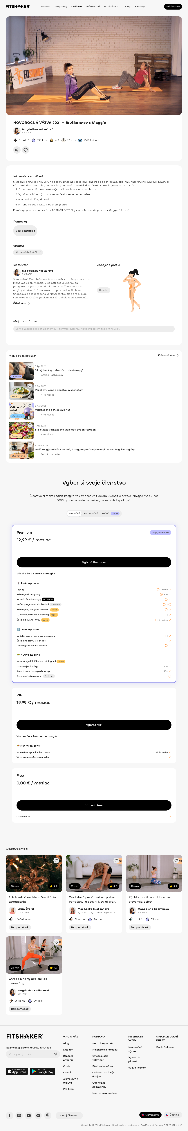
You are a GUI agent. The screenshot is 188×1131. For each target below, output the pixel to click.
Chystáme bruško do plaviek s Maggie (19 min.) (99, 210)
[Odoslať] (55, 1054)
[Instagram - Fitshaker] (19, 1115)
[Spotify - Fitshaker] (38, 1115)
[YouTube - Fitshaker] (28, 1115)
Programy (61, 6)
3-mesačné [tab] (91, 513)
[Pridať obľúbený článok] (30, 366)
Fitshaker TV (112, 6)
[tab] (111, 513)
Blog (128, 6)
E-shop (140, 6)
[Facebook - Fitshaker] (9, 1115)
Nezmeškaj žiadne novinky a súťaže (28, 1047)
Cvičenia (76, 6)
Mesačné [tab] (74, 513)
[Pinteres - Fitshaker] (47, 1115)
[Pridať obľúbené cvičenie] (56, 860)
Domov (45, 6)
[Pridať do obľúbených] (25, 150)
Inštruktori (93, 6)
